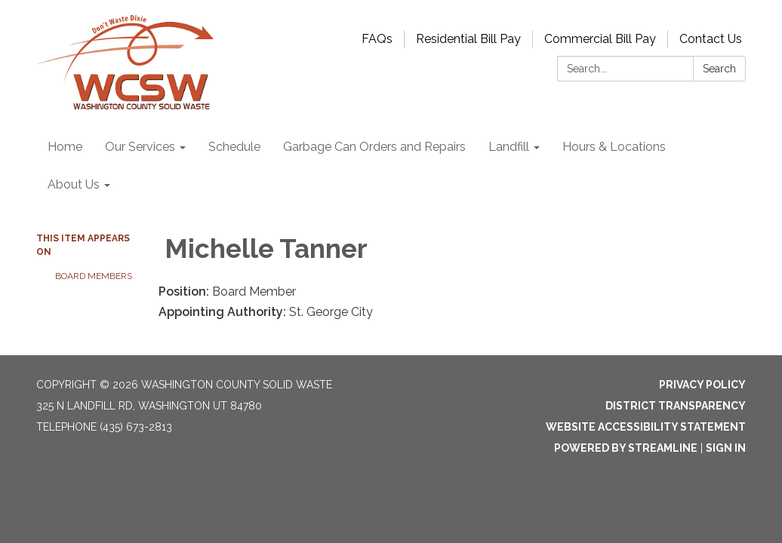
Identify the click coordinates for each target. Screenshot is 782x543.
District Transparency (675, 406)
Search (719, 69)
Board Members (93, 276)
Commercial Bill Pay (600, 39)
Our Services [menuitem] (140, 147)
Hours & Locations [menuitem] (614, 147)
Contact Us (710, 39)
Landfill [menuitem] (508, 147)
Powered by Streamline (625, 448)
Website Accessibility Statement (646, 427)
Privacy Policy (702, 385)
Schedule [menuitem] (234, 147)
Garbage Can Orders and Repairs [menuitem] (374, 147)
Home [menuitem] (65, 147)
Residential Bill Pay (468, 39)
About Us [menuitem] (74, 184)
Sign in (726, 448)
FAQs (377, 39)
